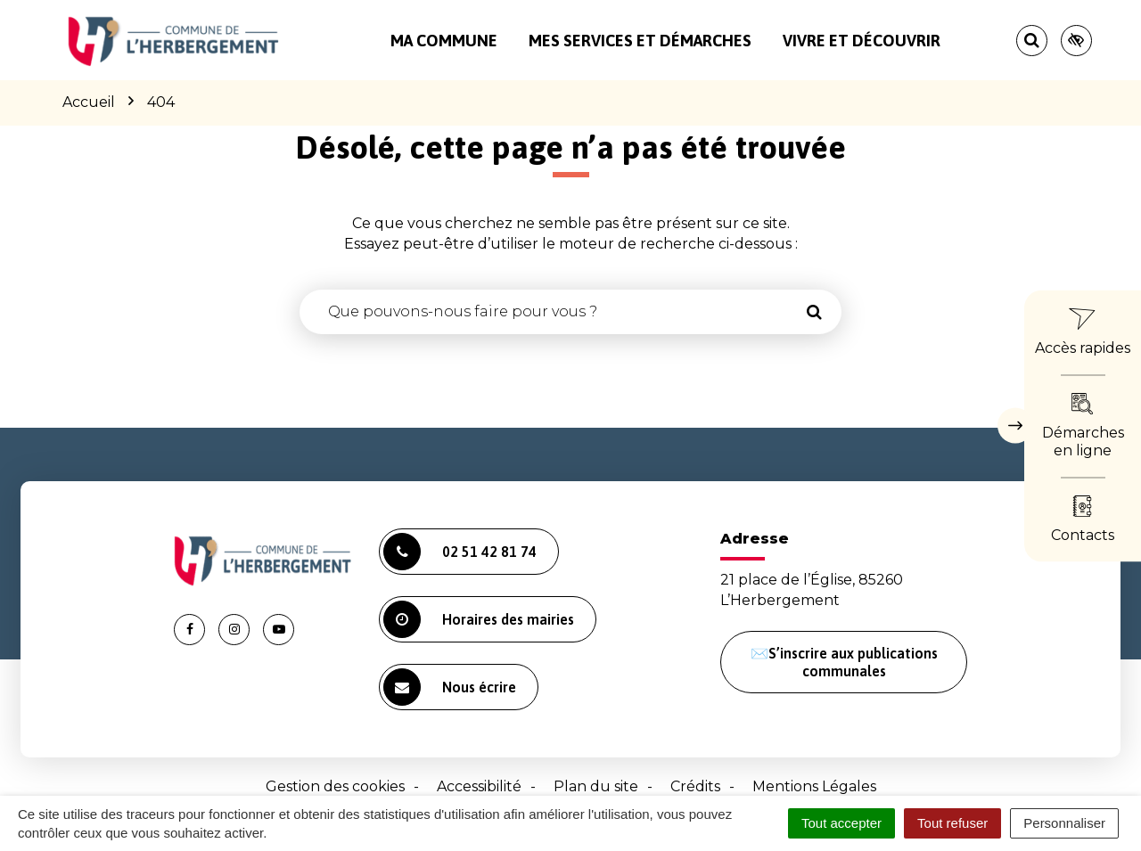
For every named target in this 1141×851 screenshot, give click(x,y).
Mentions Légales (814, 786)
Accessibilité (479, 786)
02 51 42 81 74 (460, 551)
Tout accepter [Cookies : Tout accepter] (841, 823)
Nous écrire (449, 687)
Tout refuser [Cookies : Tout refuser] (952, 823)
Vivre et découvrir (861, 40)
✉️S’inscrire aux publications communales (844, 662)
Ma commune (443, 40)
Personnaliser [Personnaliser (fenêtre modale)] (1064, 823)
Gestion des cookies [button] (335, 786)
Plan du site (596, 786)
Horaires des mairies (478, 619)
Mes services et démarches (640, 40)
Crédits (695, 786)
